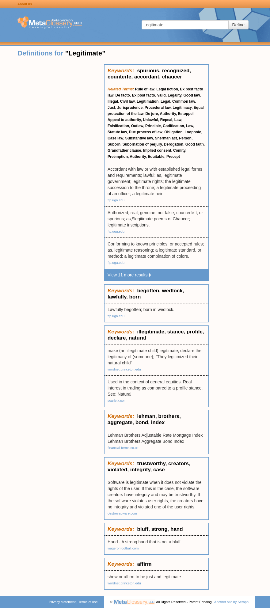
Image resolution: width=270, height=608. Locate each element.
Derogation (173, 144)
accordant (146, 77)
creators (178, 463)
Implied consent (157, 150)
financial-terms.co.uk (123, 448)
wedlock (172, 291)
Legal (165, 101)
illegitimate (150, 332)
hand (176, 529)
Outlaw (137, 126)
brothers (168, 416)
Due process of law (145, 132)
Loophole (192, 132)
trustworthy (151, 463)
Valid (161, 95)
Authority (168, 114)
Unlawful (150, 120)
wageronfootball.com (123, 548)
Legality (174, 95)
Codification (173, 126)
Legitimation (147, 101)
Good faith (194, 144)
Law (177, 120)
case (159, 470)
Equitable (156, 156)
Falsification (118, 126)
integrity (140, 470)
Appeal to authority (124, 120)
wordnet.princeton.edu (124, 369)
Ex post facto (143, 95)
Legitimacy (182, 107)
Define (238, 24)
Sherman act (166, 138)
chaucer (172, 77)
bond (141, 422)
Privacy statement (62, 602)
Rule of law (144, 89)
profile (195, 332)
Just (111, 107)
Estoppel (186, 114)
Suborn (114, 144)
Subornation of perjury (142, 144)
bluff (142, 529)
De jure (152, 114)
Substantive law (139, 138)
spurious (148, 71)
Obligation (173, 132)
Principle (153, 126)
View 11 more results (130, 274)
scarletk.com (117, 400)
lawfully (117, 297)
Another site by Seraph (231, 602)
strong (159, 529)
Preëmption (118, 156)
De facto (123, 95)
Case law (115, 138)
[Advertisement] (52, 156)
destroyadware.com (122, 513)
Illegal (113, 101)
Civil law (127, 101)
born (135, 297)
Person (185, 138)
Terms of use (88, 602)
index (158, 422)
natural (137, 338)
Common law (183, 101)
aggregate (120, 422)
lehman (146, 416)
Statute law (117, 132)
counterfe (119, 77)
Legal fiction (167, 89)
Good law (191, 95)
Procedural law (158, 107)
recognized (176, 71)
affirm (144, 564)
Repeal (166, 120)
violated (117, 470)
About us (24, 4)
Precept (173, 156)
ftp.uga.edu (116, 200)
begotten (148, 291)
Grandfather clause (124, 150)
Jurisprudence (130, 107)
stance (175, 332)
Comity (179, 150)
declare (117, 338)
